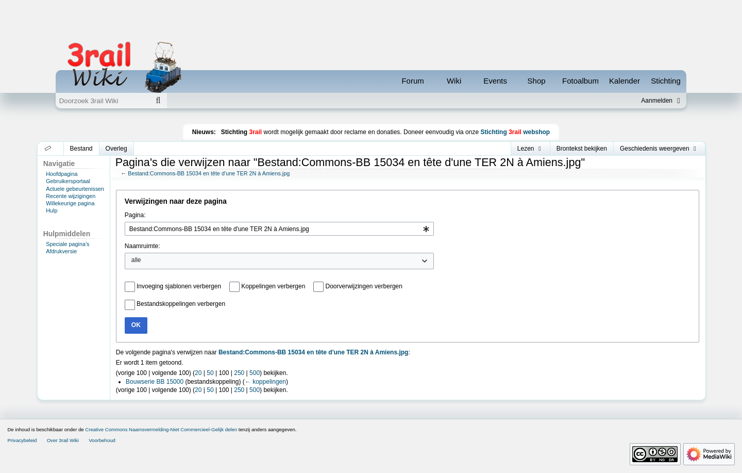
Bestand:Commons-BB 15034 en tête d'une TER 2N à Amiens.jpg (209, 173)
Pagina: (135, 215)
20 (198, 373)
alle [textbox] (136, 260)
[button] (48, 148)
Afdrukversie (61, 251)
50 (210, 373)
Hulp (51, 210)
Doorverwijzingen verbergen (364, 286)
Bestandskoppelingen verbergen (181, 303)
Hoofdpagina (61, 174)
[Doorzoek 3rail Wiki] (102, 100)
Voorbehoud (102, 440)
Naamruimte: (142, 246)
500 (254, 373)
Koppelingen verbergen (273, 286)
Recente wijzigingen (70, 196)
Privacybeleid (22, 440)
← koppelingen (265, 381)
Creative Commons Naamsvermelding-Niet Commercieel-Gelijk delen (161, 429)
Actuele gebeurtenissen (75, 189)
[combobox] (279, 229)
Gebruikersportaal (68, 181)
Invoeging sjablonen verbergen (179, 286)
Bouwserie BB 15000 (154, 381)
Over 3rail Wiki (63, 440)
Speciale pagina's (67, 244)
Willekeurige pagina (70, 203)
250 (239, 373)
